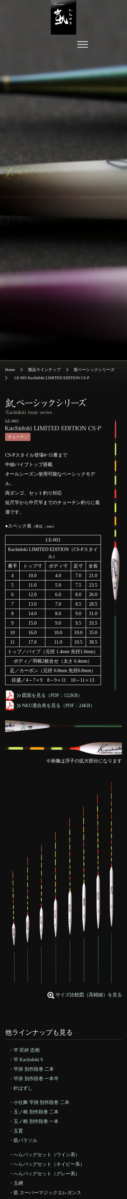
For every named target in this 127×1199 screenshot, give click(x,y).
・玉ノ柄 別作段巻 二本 (34, 1111)
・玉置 (16, 1130)
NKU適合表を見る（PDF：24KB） (50, 705)
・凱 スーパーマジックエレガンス (45, 1192)
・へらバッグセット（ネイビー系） (47, 1164)
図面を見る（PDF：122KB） (43, 695)
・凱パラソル (23, 1140)
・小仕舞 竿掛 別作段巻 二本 (39, 1102)
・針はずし (21, 1088)
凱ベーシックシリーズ (94, 369)
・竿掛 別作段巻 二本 (31, 1069)
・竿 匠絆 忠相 (24, 1050)
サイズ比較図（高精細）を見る (89, 994)
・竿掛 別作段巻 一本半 (34, 1078)
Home (10, 369)
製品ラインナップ (44, 369)
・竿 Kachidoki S (26, 1059)
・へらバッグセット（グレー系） (44, 1173)
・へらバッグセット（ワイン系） (44, 1154)
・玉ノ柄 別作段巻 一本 (34, 1121)
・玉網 (16, 1183)
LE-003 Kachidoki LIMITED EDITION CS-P (51, 377)
